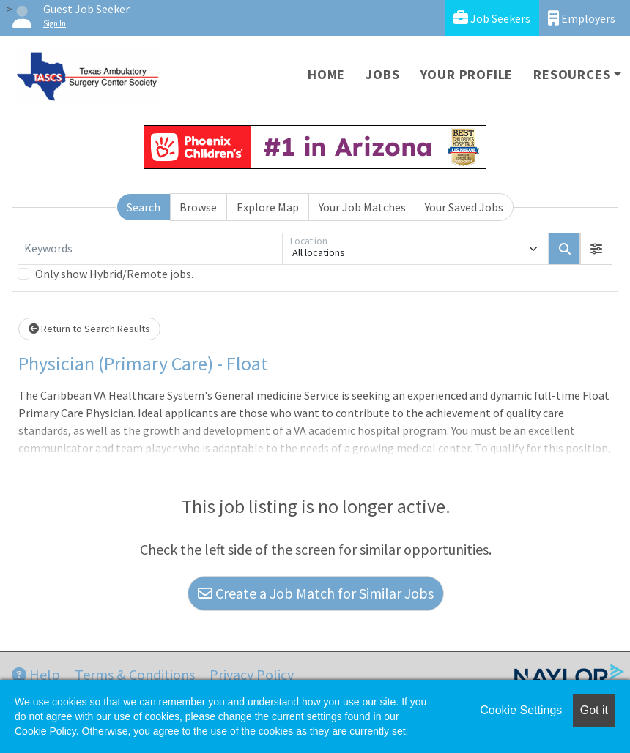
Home (326, 74)
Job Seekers (491, 18)
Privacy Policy (252, 674)
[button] (596, 249)
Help (36, 674)
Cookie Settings (521, 710)
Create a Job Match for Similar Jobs (316, 593)
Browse (198, 207)
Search (143, 207)
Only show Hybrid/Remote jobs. (114, 273)
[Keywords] (150, 249)
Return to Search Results (89, 328)
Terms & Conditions (135, 674)
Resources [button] (571, 74)
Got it (594, 710)
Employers (581, 18)
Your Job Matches (362, 207)
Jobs (382, 74)
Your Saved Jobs (464, 207)
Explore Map (268, 207)
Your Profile (467, 74)
